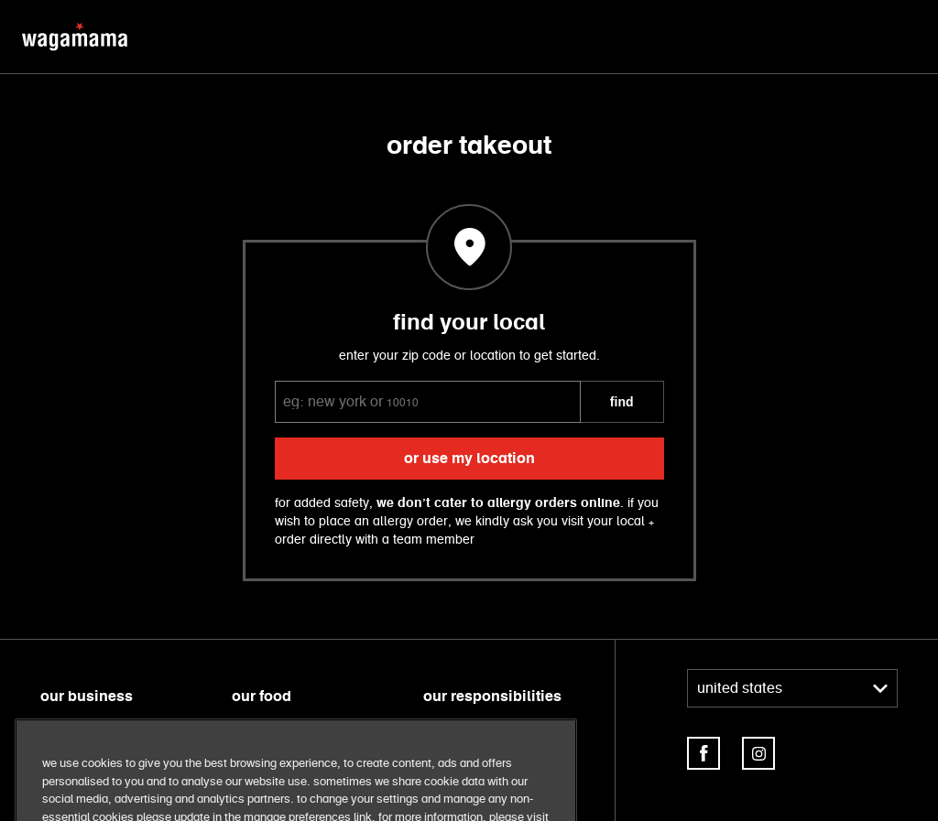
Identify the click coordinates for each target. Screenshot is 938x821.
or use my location (469, 458)
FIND (622, 401)
